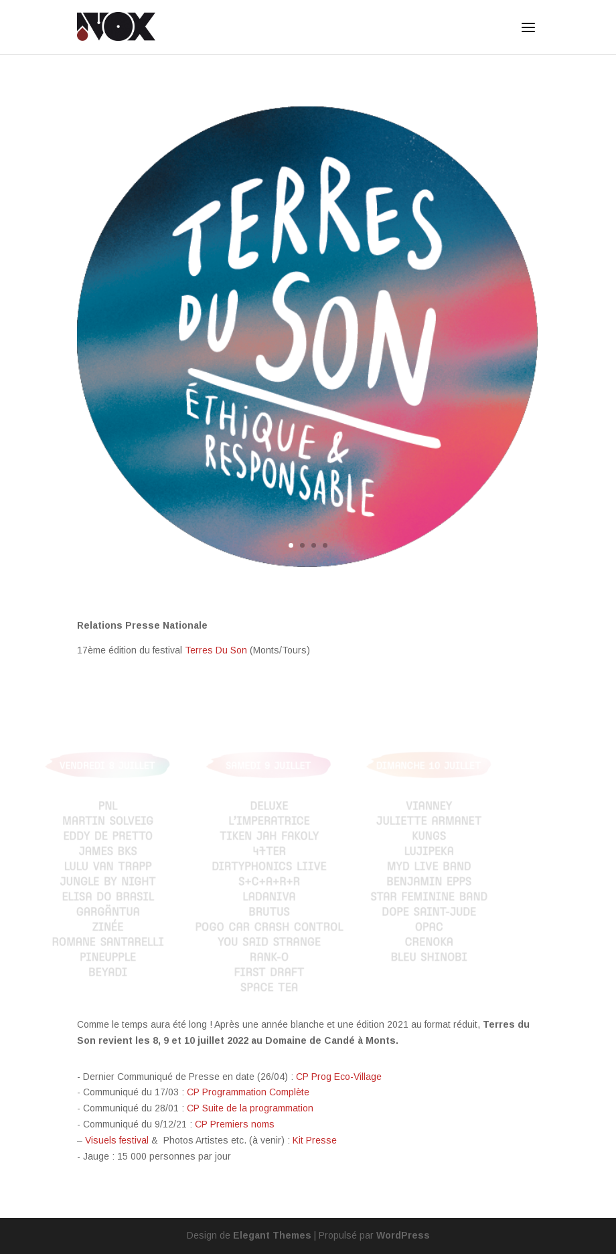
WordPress (403, 1235)
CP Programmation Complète (248, 1092)
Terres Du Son (216, 650)
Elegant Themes (272, 1235)
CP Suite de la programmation (250, 1108)
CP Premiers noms (235, 1124)
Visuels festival (117, 1140)
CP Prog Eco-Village (339, 1076)
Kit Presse (315, 1140)
